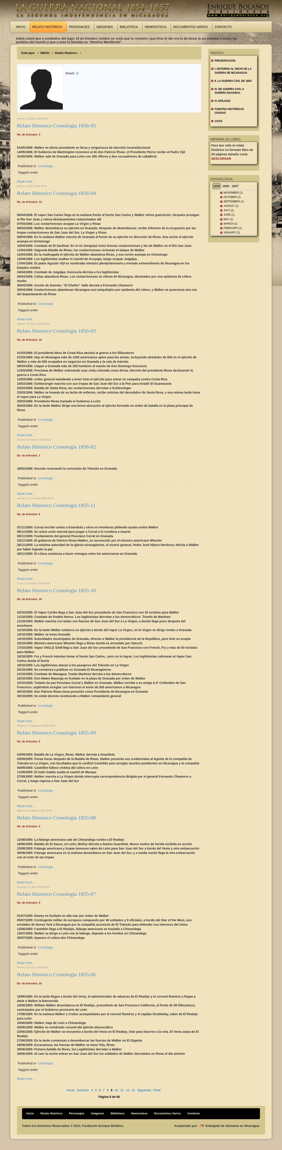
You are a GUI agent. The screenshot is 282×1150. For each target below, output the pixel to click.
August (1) (231, 205)
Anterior (83, 1090)
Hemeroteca (156, 27)
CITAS (218, 121)
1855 (216, 186)
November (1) (233, 192)
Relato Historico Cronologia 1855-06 (56, 974)
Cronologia (45, 166)
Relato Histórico (47, 27)
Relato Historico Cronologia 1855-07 (56, 894)
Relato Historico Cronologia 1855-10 (56, 590)
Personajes (79, 27)
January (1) (232, 232)
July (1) (229, 210)
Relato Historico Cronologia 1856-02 (56, 447)
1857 (235, 186)
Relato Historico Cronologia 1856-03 (56, 331)
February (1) (233, 228)
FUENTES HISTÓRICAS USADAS (229, 111)
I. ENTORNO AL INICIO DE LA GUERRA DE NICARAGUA (233, 70)
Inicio (20, 27)
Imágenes (104, 27)
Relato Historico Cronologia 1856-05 (56, 125)
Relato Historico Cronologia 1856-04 (56, 193)
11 (122, 1090)
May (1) (228, 219)
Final (157, 1090)
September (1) (234, 201)
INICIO (45, 53)
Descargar (221, 158)
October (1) (232, 197)
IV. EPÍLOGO (222, 101)
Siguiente (144, 1090)
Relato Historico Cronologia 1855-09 (56, 733)
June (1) (229, 214)
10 (116, 1090)
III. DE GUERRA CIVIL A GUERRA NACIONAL (229, 91)
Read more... (26, 181)
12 (128, 1090)
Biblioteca (129, 27)
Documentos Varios (190, 27)
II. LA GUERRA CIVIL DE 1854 (233, 80)
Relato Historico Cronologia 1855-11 (56, 505)
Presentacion (225, 60)
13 (133, 1090)
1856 (225, 186)
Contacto (223, 27)
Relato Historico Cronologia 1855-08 (56, 817)
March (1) (230, 223)
